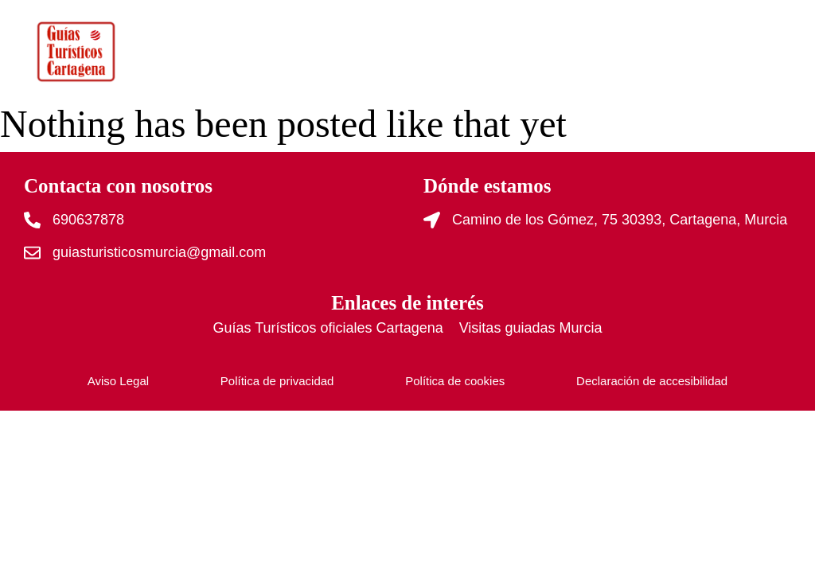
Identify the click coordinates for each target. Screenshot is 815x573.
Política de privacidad (277, 381)
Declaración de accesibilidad (651, 381)
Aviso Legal (118, 381)
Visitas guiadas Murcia (530, 328)
